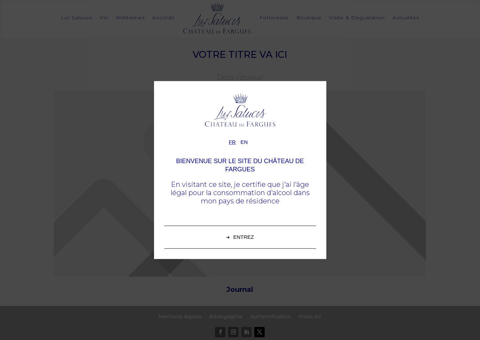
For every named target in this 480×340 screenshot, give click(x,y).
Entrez (243, 237)
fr (232, 142)
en (244, 142)
